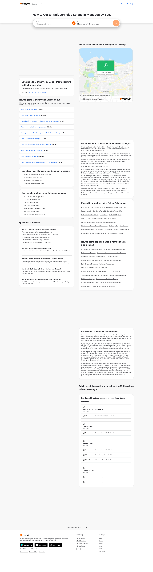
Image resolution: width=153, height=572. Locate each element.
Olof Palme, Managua (87, 279)
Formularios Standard (111, 229)
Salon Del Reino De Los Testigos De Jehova (104, 207)
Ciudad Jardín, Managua (106, 264)
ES (78, 549)
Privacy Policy (33, 552)
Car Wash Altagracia (115, 215)
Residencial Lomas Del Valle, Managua (93, 256)
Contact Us (42, 552)
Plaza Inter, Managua (87, 282)
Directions (102, 551)
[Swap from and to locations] (74, 23)
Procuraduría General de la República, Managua (111, 253)
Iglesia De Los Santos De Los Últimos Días (94, 226)
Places (101, 541)
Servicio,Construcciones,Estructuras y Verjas (109, 233)
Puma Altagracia (86, 211)
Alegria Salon (85, 207)
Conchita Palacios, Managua (112, 260)
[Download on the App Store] (41, 545)
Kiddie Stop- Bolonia (87, 233)
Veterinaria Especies (87, 229)
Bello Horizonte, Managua (89, 264)
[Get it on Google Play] (26, 545)
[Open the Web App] (55, 545)
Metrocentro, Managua (88, 253)
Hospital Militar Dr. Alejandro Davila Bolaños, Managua (98, 286)
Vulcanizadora (124, 229)
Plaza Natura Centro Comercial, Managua (108, 282)
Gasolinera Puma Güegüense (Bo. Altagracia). (107, 211)
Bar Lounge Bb (113, 226)
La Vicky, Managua (114, 271)
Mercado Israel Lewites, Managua (91, 249)
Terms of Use (24, 552)
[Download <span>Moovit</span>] (126, 4)
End (78, 22)
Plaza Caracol (124, 226)
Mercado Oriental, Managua (117, 275)
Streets (101, 543)
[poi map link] (106, 75)
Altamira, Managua (112, 256)
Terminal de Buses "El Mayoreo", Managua (94, 275)
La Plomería (103, 215)
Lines (100, 538)
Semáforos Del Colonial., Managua (114, 249)
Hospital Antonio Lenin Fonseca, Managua (94, 271)
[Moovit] (25, 4)
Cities (100, 549)
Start (37, 22)
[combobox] (53, 24)
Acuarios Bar (99, 229)
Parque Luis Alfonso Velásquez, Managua (94, 268)
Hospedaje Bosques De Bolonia (105, 222)
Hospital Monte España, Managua (91, 260)
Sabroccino (122, 207)
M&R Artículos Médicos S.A (89, 215)
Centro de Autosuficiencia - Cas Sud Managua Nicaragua (98, 218)
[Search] (116, 23)
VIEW (50, 174)
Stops (100, 546)
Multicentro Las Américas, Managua (107, 279)
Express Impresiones (87, 222)
